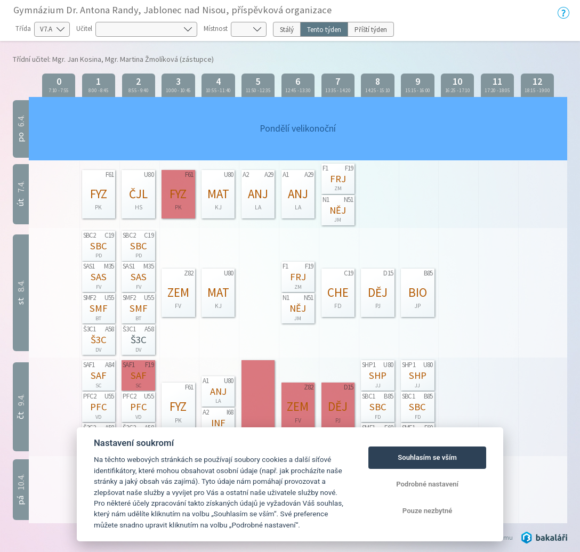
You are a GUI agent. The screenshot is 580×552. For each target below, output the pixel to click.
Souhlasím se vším (427, 457)
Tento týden (324, 29)
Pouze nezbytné (427, 511)
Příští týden (371, 29)
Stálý (287, 29)
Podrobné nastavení (427, 484)
